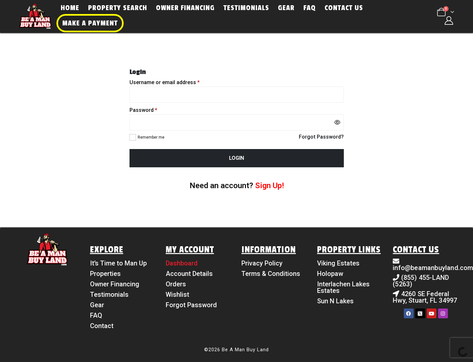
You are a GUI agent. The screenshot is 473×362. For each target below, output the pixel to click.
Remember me (151, 137)
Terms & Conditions (270, 274)
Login (236, 158)
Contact (102, 326)
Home (70, 8)
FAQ (309, 8)
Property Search (117, 8)
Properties (105, 274)
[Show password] (337, 122)
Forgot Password (191, 305)
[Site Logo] (35, 16)
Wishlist (177, 294)
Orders (176, 284)
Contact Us (344, 8)
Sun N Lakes (335, 301)
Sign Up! (269, 185)
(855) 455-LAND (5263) (421, 281)
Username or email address (165, 82)
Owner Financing (185, 8)
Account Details (189, 274)
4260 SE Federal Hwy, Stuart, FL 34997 (425, 297)
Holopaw (330, 274)
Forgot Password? (321, 137)
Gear (286, 8)
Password (143, 110)
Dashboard (182, 263)
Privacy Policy (261, 263)
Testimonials (246, 8)
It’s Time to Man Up (118, 263)
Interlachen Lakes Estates (343, 287)
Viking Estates (338, 263)
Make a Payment (90, 23)
